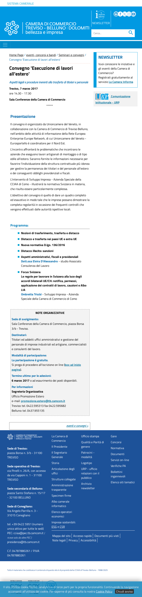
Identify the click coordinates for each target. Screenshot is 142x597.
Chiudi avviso (124, 591)
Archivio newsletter (88, 485)
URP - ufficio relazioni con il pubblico (90, 473)
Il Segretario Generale (59, 454)
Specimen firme (61, 495)
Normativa (117, 448)
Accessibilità (88, 540)
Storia (55, 463)
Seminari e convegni (71, 55)
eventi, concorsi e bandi (41, 55)
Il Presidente (59, 446)
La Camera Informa (121, 82)
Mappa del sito (61, 536)
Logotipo (86, 463)
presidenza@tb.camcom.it (23, 542)
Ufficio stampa (90, 436)
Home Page (16, 55)
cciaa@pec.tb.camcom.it (28, 533)
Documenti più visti (106, 536)
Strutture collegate (64, 479)
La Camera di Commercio (60, 438)
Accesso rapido (82, 536)
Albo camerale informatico (60, 503)
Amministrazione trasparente (62, 487)
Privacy (73, 540)
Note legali (59, 540)
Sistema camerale (20, 3)
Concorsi (116, 442)
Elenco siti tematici (123, 482)
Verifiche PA (118, 466)
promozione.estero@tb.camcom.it (43, 401)
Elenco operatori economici (62, 514)
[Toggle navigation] (5, 44)
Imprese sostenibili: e (64, 524)
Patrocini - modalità (87, 454)
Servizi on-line (120, 460)
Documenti (117, 454)
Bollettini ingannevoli (118, 474)
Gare (114, 436)
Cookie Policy (104, 591)
